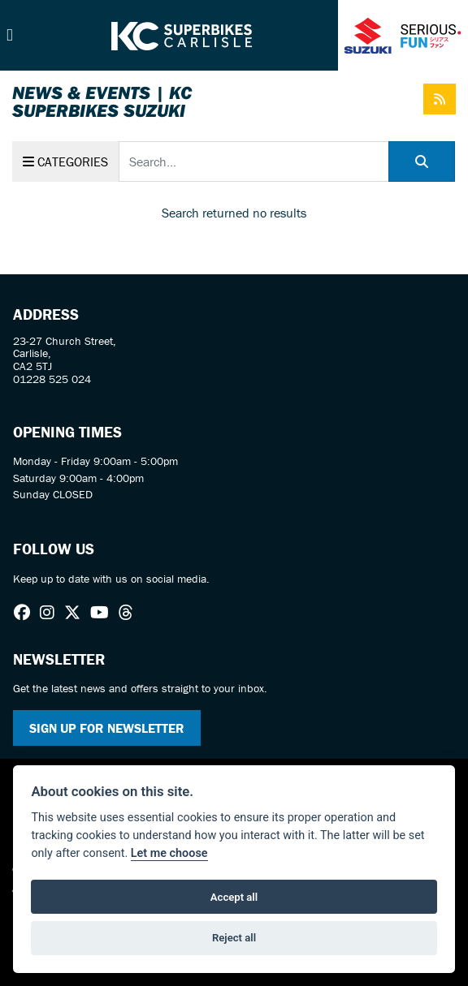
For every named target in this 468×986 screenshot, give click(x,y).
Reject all (234, 938)
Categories (65, 161)
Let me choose (169, 853)
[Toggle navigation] (10, 35)
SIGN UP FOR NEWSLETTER (106, 728)
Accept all (234, 897)
